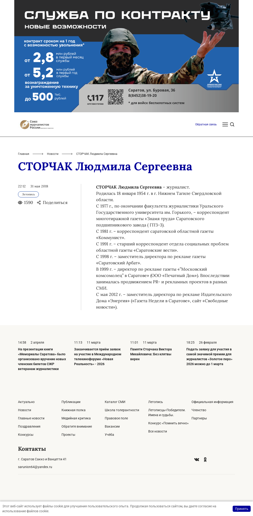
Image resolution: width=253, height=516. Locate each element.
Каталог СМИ (115, 402)
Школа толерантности (122, 410)
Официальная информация (212, 402)
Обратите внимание (76, 426)
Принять (241, 509)
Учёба (109, 434)
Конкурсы (25, 434)
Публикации (70, 402)
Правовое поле (116, 418)
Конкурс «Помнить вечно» (168, 423)
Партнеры (199, 418)
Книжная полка (73, 410)
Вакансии (112, 426)
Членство (199, 410)
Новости (52, 154)
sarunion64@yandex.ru (35, 467)
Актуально (26, 402)
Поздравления (29, 426)
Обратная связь (206, 124)
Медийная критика (76, 418)
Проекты (68, 434)
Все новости (157, 431)
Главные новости (31, 418)
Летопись (155, 402)
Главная (23, 154)
